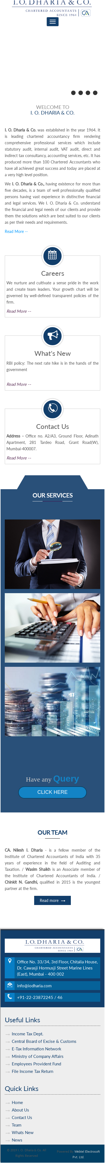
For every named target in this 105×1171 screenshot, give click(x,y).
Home (17, 1094)
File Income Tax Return (32, 1063)
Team (16, 1116)
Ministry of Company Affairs (38, 1048)
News (17, 1131)
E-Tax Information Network (36, 1040)
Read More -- (16, 231)
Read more (52, 908)
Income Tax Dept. (27, 1025)
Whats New (23, 1124)
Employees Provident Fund (36, 1055)
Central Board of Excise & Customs (44, 1033)
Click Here (44, 792)
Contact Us (22, 1109)
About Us (20, 1101)
